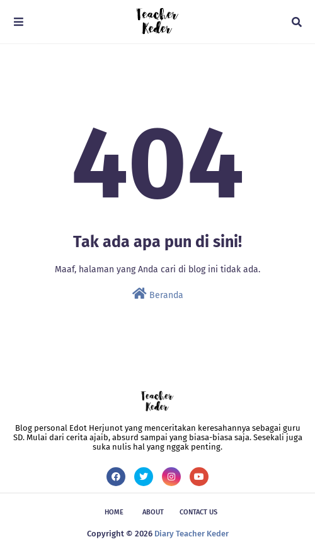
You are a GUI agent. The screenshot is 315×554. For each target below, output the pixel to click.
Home (114, 512)
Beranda (157, 294)
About (153, 512)
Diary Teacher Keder (191, 533)
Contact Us (198, 512)
